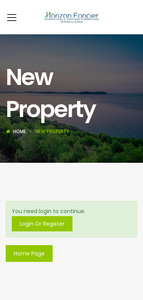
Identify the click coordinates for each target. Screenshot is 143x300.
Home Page (29, 253)
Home (19, 131)
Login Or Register (42, 224)
